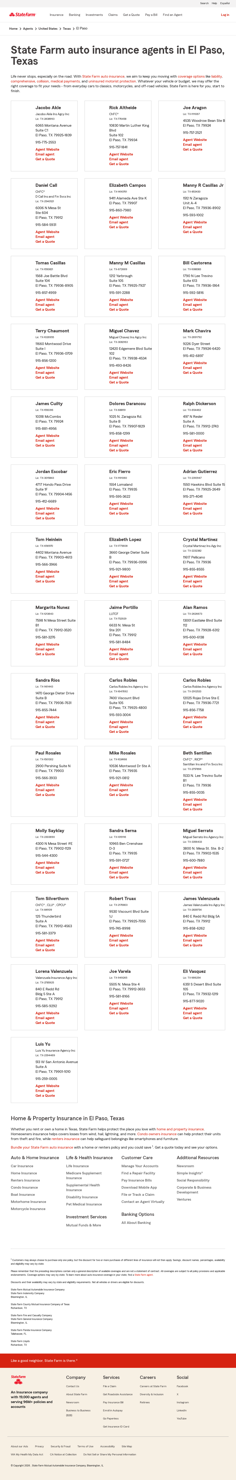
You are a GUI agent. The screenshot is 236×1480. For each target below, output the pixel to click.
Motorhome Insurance (28, 1202)
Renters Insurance (25, 1180)
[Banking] (74, 15)
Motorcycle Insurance (28, 1209)
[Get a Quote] (131, 15)
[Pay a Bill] (151, 15)
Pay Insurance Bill (113, 1402)
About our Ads (19, 1446)
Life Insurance (77, 1166)
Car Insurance (22, 1166)
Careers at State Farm (153, 1386)
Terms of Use (85, 1446)
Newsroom (185, 1166)
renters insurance (66, 1139)
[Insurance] (56, 15)
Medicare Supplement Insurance (84, 1175)
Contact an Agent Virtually (142, 1202)
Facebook (182, 1386)
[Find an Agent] (172, 15)
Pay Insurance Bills (136, 1180)
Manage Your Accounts (139, 1166)
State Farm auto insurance (103, 76)
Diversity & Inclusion (151, 1394)
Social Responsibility (193, 1180)
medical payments (65, 81)
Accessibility (107, 1446)
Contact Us (72, 1386)
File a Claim (109, 1386)
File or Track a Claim (137, 1194)
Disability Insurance (82, 1197)
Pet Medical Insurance (84, 1204)
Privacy (39, 1446)
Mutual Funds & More (83, 1225)
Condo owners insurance (157, 1134)
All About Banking (136, 1223)
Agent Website (47, 149)
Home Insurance (24, 1173)
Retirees (145, 1402)
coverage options (191, 76)
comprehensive (23, 81)
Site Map (127, 1446)
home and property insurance (180, 1129)
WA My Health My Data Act (27, 1454)
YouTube (181, 1418)
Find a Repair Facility (138, 1173)
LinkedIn (181, 1410)
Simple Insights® (190, 1173)
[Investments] (94, 15)
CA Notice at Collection (63, 1454)
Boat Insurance (23, 1194)
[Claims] (113, 15)
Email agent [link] (44, 154)
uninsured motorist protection (112, 81)
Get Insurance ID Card (116, 1426)
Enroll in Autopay (113, 1410)
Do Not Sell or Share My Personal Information (109, 1454)
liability (216, 76)
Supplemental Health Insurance (83, 1187)
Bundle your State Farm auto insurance (42, 1147)
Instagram (183, 1402)
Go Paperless (111, 1418)
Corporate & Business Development (194, 1190)
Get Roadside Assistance (118, 1394)
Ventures (184, 1199)
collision (43, 81)
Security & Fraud (61, 1446)
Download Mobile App (139, 1187)
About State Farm (76, 1394)
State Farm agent (144, 1274)
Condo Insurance (24, 1187)
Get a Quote (45, 159)
